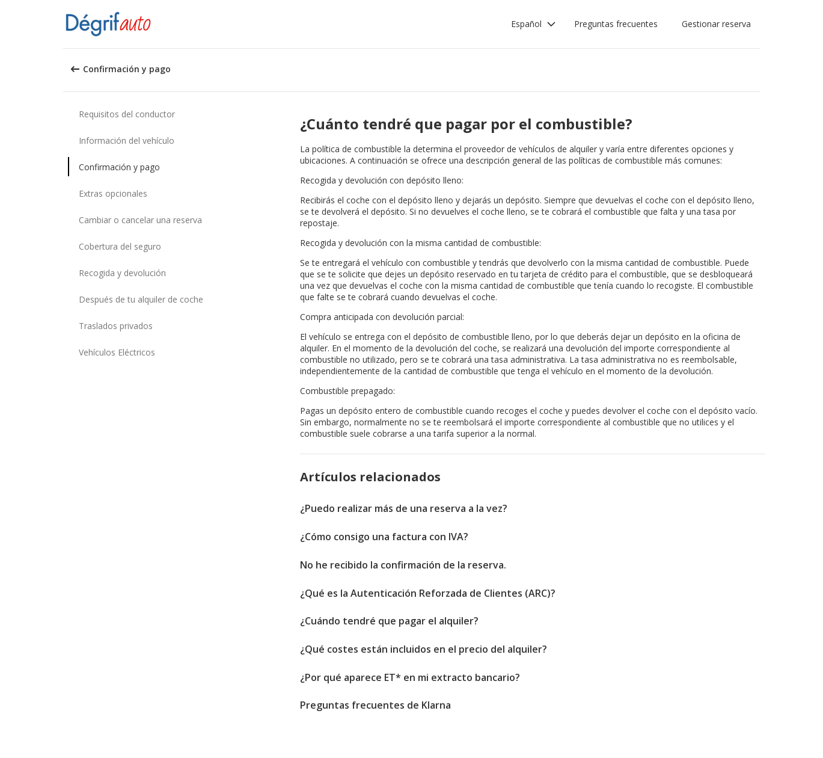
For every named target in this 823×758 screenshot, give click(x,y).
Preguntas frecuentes (616, 23)
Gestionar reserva (716, 23)
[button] (533, 24)
